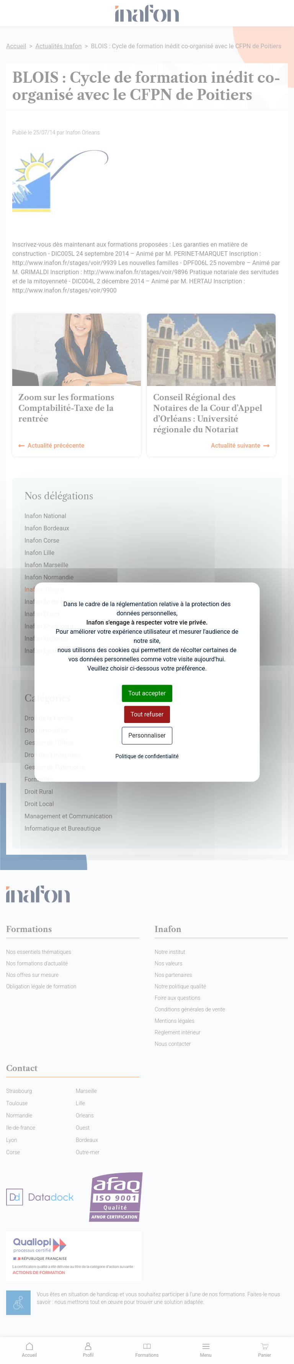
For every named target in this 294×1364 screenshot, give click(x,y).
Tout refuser (147, 714)
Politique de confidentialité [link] (146, 756)
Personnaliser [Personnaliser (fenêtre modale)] (147, 735)
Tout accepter (147, 693)
